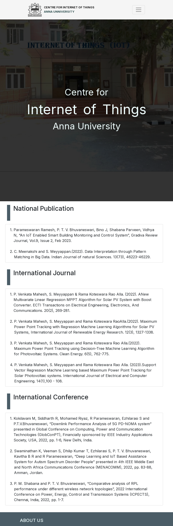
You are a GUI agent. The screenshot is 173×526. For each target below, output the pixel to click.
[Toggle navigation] (138, 9)
